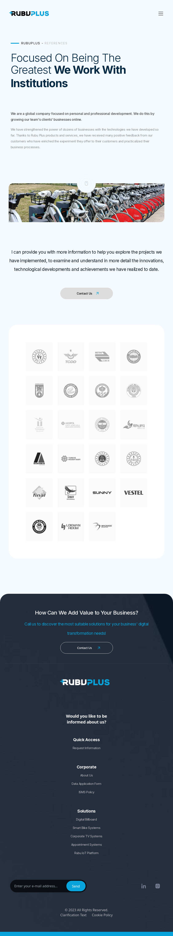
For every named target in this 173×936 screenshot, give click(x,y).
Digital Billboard (86, 819)
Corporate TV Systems (86, 836)
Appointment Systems (86, 844)
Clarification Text (73, 915)
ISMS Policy (86, 792)
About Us (86, 775)
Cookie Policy (102, 915)
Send (76, 886)
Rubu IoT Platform (86, 853)
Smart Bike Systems (87, 828)
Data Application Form (86, 783)
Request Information (87, 748)
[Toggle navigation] (161, 13)
